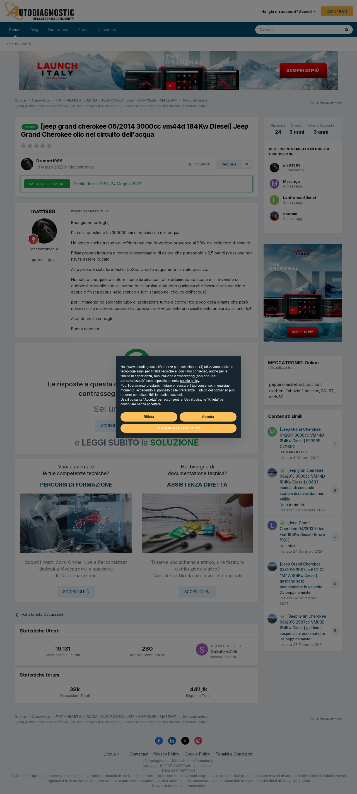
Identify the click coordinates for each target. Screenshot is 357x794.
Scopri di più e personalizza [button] (178, 428)
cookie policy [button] (189, 381)
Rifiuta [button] (149, 417)
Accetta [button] (208, 417)
